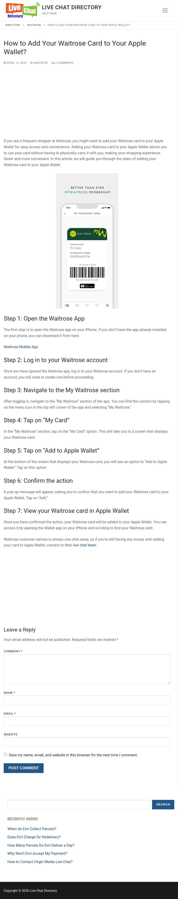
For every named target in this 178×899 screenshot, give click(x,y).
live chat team (84, 545)
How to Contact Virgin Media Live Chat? (40, 862)
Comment (13, 651)
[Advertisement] (87, 103)
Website (10, 734)
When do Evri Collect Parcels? (31, 829)
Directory (12, 25)
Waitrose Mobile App (21, 347)
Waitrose (34, 25)
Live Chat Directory (72, 7)
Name (10, 692)
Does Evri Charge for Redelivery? (33, 837)
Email (10, 713)
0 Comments (62, 62)
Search (163, 804)
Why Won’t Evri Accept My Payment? (37, 853)
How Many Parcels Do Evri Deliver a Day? (40, 845)
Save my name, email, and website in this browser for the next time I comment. (73, 755)
